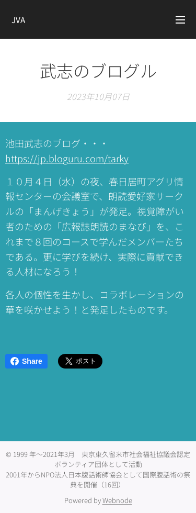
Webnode (117, 500)
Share (26, 361)
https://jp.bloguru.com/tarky (67, 158)
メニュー (180, 19)
